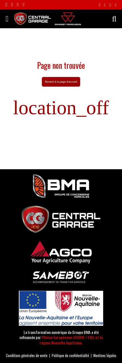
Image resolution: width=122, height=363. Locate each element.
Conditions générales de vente (27, 355)
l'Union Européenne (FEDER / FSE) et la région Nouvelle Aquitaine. (71, 339)
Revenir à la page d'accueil (61, 81)
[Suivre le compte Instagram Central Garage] (12, 4)
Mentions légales (104, 355)
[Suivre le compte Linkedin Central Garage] (18, 4)
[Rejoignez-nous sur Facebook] (6, 4)
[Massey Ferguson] (68, 18)
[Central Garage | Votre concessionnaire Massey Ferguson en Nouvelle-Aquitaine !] (32, 18)
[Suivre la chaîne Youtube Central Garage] (23, 4)
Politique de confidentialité (70, 355)
